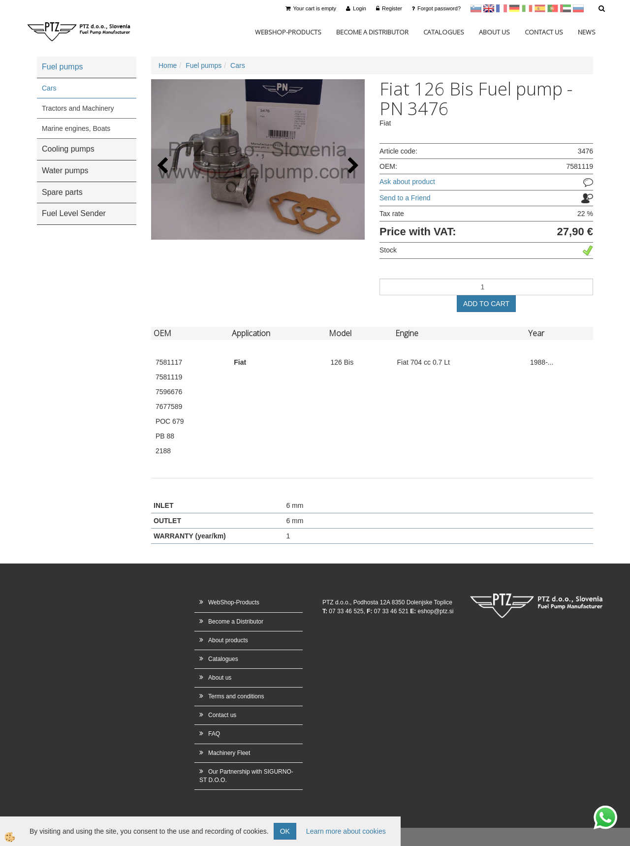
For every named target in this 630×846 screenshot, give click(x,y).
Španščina (540, 8)
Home (167, 65)
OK (285, 831)
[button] (352, 166)
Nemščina (514, 8)
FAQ (214, 733)
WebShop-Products (288, 32)
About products (228, 640)
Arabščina (565, 8)
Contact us (544, 32)
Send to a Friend (405, 198)
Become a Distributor (372, 32)
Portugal (552, 8)
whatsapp (605, 811)
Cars (49, 88)
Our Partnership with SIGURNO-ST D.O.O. (246, 775)
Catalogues (443, 32)
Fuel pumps (203, 65)
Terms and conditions (236, 696)
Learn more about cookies (346, 831)
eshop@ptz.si (435, 611)
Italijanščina (527, 8)
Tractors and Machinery (78, 108)
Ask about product (407, 182)
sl (476, 8)
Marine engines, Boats (76, 128)
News (587, 32)
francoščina (501, 8)
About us (494, 32)
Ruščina (578, 8)
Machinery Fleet (229, 753)
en (488, 8)
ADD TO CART (486, 304)
